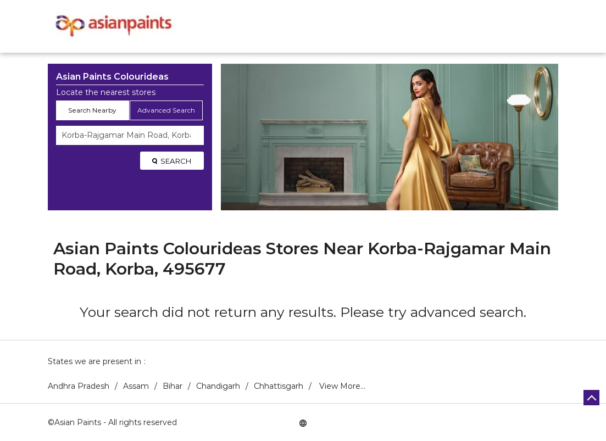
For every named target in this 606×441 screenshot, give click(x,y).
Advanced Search (166, 110)
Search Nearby (92, 110)
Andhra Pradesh (78, 386)
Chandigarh (218, 386)
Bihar (172, 386)
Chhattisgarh (278, 386)
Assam (136, 386)
